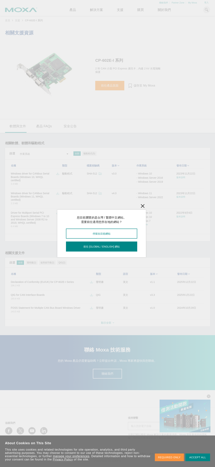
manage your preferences (71, 456)
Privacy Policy (63, 459)
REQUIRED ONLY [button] (169, 457)
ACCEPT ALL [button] (197, 457)
